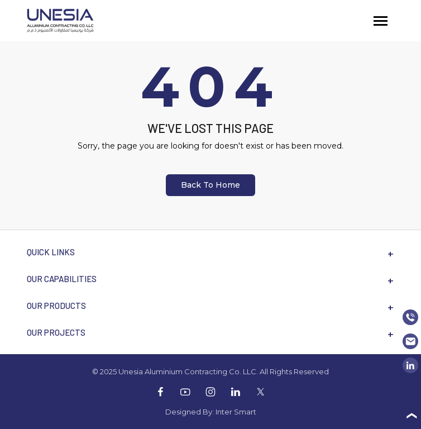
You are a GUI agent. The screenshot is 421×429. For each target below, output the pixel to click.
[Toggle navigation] (380, 21)
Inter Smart (236, 411)
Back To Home (210, 185)
